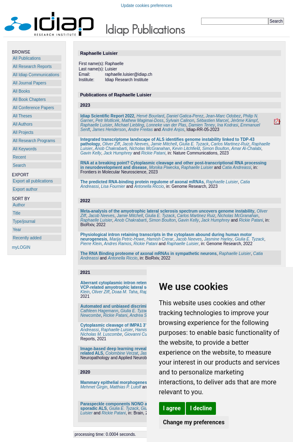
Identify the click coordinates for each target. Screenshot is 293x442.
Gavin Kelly (90, 153)
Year (17, 229)
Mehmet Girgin (94, 387)
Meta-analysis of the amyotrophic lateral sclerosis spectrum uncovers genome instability (167, 211)
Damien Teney (201, 125)
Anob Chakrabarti (111, 148)
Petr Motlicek (108, 120)
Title (17, 213)
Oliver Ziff (111, 144)
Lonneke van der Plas (166, 125)
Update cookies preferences (146, 5)
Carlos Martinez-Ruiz (230, 144)
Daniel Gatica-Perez (184, 116)
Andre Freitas (140, 129)
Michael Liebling (129, 125)
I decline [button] (201, 408)
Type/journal (24, 221)
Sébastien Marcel (212, 120)
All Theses (22, 116)
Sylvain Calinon (180, 120)
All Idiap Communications (36, 74)
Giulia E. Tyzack (194, 144)
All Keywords (25, 149)
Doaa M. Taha (124, 292)
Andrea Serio (142, 315)
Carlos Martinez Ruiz (196, 215)
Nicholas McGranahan (149, 148)
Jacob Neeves (135, 144)
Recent (19, 157)
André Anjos (173, 129)
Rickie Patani (153, 153)
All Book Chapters (29, 99)
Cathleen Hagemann (99, 311)
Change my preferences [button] (194, 422)
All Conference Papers (33, 107)
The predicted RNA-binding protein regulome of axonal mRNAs (142, 182)
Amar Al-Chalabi (246, 148)
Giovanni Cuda (138, 334)
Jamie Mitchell (164, 144)
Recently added (27, 238)
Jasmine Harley (218, 239)
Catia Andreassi (236, 167)
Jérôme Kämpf (244, 120)
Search (19, 165)
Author (19, 205)
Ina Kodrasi (227, 125)
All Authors (23, 124)
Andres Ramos (117, 243)
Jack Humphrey (117, 153)
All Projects (23, 132)
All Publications (27, 58)
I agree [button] (172, 408)
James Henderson (109, 129)
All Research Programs (34, 140)
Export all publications (33, 181)
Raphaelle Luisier (96, 125)
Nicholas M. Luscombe (101, 334)
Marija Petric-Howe (127, 239)
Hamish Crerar (160, 239)
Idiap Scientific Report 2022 (107, 116)
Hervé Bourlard (150, 116)
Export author (25, 189)
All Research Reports (32, 66)
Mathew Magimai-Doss (143, 120)
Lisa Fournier (113, 186)
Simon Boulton (215, 148)
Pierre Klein (91, 243)
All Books (21, 91)
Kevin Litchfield (186, 148)
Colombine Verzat (121, 353)
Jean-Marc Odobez (223, 116)
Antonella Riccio (149, 186)
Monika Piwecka (164, 167)
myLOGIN (21, 247)
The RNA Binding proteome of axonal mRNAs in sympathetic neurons (148, 253)
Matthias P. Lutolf (125, 387)
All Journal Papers (29, 83)
